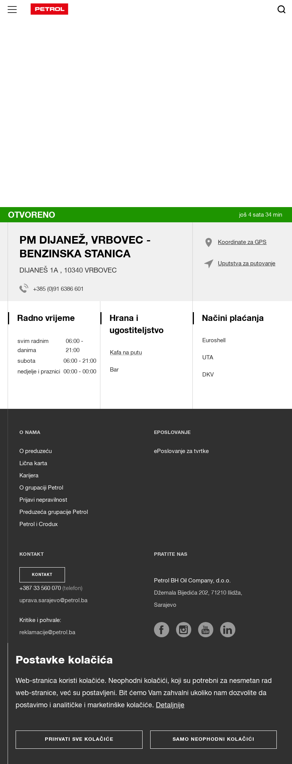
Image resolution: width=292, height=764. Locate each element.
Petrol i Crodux (38, 524)
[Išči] (281, 9)
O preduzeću (35, 451)
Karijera (28, 475)
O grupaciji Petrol (41, 488)
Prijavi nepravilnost (43, 500)
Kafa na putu (126, 353)
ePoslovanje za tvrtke (181, 451)
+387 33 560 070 (40, 588)
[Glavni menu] (12, 9)
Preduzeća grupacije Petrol (53, 512)
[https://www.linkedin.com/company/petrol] (227, 629)
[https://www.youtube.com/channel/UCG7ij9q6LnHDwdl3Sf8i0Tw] (205, 629)
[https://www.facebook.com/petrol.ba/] (161, 629)
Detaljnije (170, 705)
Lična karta (33, 463)
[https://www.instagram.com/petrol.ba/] (183, 629)
